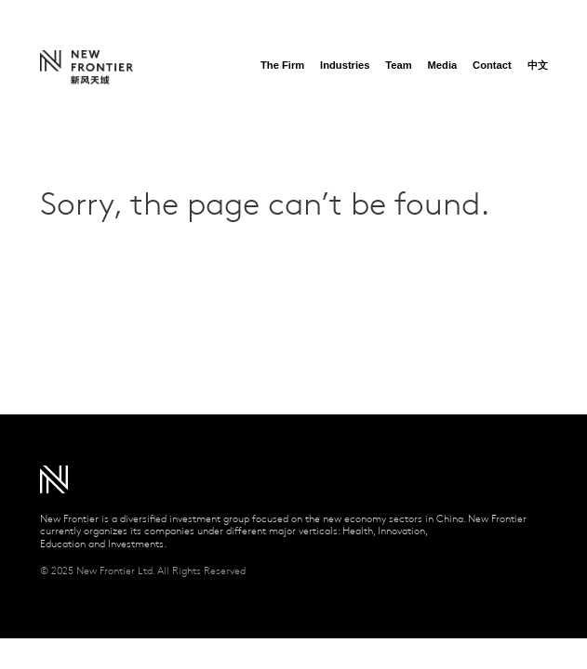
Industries (344, 65)
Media (443, 65)
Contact (492, 65)
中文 (537, 65)
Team (398, 65)
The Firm (282, 65)
